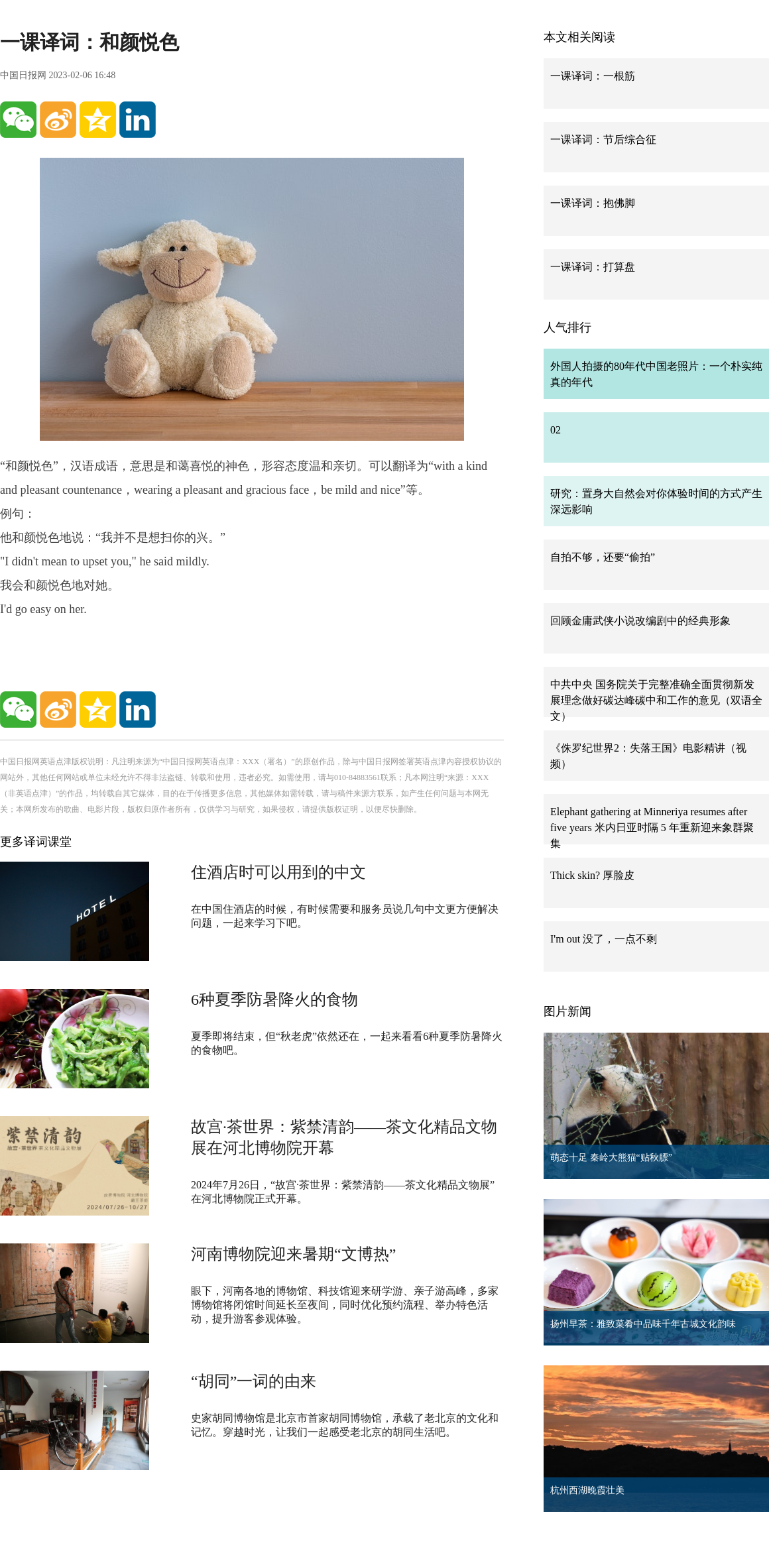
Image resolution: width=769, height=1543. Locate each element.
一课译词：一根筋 (592, 76)
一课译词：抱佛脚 (592, 203)
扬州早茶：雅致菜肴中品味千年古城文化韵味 (643, 1324)
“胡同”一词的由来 (253, 1381)
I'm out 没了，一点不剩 (603, 938)
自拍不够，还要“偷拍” (602, 557)
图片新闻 (567, 1011)
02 (555, 429)
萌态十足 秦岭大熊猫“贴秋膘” (611, 1158)
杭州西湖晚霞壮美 (587, 1490)
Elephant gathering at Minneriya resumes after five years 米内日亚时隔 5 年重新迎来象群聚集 (652, 827)
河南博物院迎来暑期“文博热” (293, 1254)
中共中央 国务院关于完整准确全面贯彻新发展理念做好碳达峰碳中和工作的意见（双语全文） (656, 700)
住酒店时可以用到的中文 (278, 872)
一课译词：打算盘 (592, 266)
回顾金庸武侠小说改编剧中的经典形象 (640, 620)
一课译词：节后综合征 (603, 139)
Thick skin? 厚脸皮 (592, 875)
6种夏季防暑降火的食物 (274, 999)
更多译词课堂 (36, 841)
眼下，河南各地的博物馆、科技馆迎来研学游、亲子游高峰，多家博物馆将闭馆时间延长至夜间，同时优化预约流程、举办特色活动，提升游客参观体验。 (345, 1304)
